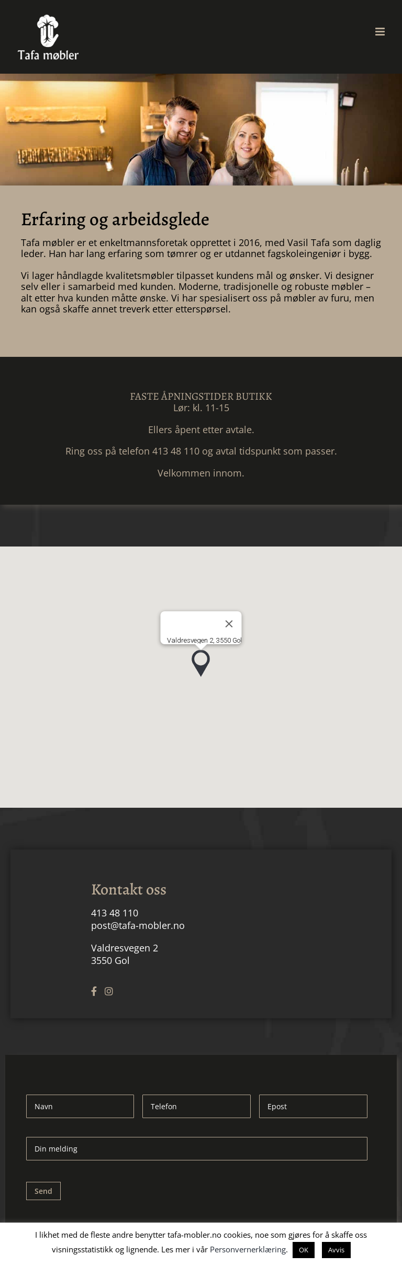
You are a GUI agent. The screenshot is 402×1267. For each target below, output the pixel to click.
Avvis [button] (336, 1249)
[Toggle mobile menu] (380, 31)
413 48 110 (114, 912)
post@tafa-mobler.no (138, 925)
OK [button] (303, 1249)
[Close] (229, 623)
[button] (201, 663)
